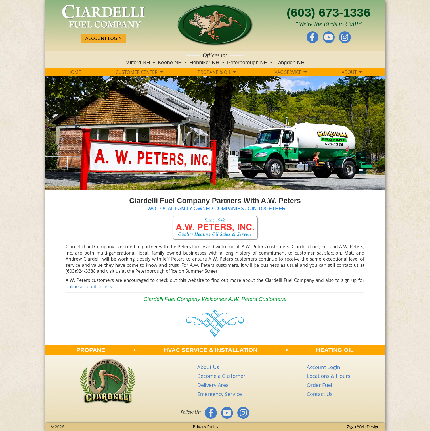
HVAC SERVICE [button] (289, 72)
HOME (74, 72)
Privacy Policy (205, 426)
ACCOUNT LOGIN (103, 38)
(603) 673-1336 (328, 12)
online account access (89, 286)
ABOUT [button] (352, 72)
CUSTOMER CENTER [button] (139, 72)
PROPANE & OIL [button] (217, 72)
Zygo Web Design (363, 426)
